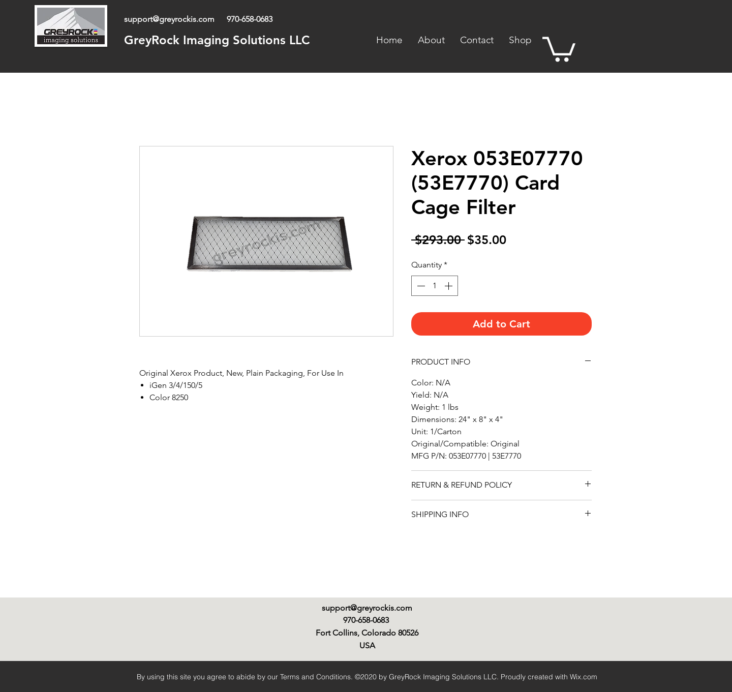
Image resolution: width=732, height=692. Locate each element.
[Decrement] (420, 285)
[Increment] (449, 285)
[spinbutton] (434, 285)
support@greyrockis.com (169, 19)
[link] (558, 48)
